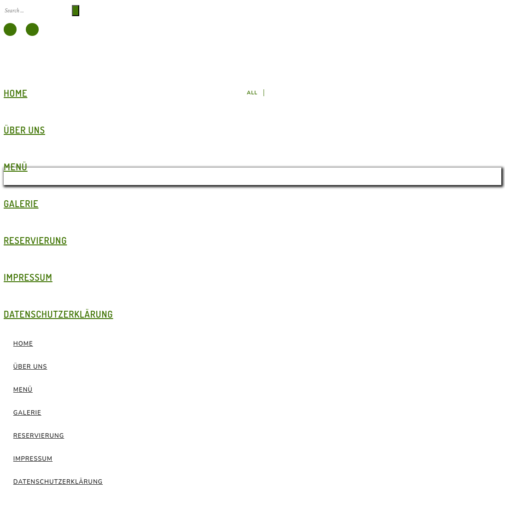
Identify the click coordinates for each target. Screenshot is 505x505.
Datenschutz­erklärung (58, 314)
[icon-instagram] (32, 29)
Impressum (28, 277)
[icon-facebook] (10, 29)
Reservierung (35, 240)
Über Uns (24, 130)
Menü (16, 167)
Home (15, 93)
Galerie (21, 203)
